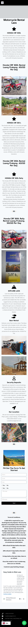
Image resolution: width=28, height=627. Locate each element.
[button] (2, 2)
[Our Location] (14, 408)
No (7, 485)
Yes (4, 485)
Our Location (14, 412)
